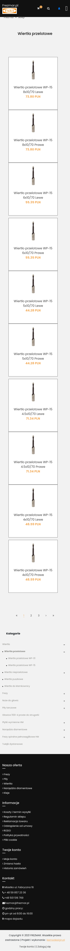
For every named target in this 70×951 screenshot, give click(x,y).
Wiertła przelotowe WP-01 (21, 658)
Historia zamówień (15, 868)
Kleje (6, 793)
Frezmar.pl (10, 5)
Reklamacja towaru (16, 821)
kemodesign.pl (56, 940)
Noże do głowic (10, 700)
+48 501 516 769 (13, 898)
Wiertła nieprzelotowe (16, 672)
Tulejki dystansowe (12, 744)
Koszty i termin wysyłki (17, 812)
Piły (6, 779)
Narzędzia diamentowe (14, 729)
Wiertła (6, 644)
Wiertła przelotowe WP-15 (21, 665)
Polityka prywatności (16, 835)
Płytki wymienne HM (12, 722)
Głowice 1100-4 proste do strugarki (20, 714)
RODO (7, 830)
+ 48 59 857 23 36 (15, 892)
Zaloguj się (44, 946)
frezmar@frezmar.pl (17, 903)
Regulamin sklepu (15, 816)
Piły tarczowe (9, 707)
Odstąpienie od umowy (18, 826)
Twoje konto (26, 946)
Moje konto (10, 859)
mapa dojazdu (12, 919)
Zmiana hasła (12, 863)
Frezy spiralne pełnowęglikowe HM (20, 736)
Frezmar (9, 17)
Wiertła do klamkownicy (17, 686)
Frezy (5, 693)
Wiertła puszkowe (13, 679)
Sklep (21, 17)
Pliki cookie (10, 840)
